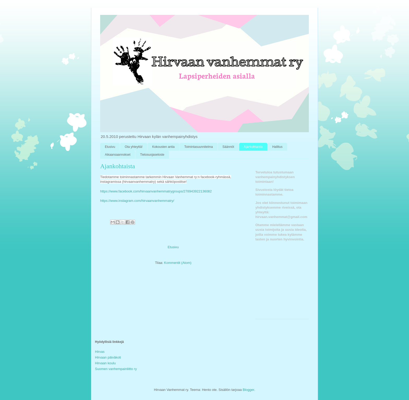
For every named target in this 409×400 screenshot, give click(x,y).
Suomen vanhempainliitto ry (116, 369)
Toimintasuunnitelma (198, 147)
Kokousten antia (163, 147)
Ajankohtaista (253, 147)
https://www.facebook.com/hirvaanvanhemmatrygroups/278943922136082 (156, 191)
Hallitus (277, 147)
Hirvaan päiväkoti (108, 357)
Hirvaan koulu (105, 363)
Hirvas (100, 352)
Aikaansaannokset (117, 154)
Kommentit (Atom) (177, 263)
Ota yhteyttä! (133, 147)
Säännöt (228, 147)
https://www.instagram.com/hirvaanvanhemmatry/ (137, 201)
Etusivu (110, 147)
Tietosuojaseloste (152, 154)
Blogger (248, 390)
